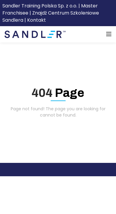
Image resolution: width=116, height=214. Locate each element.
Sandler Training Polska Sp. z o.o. (40, 5)
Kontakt (36, 20)
